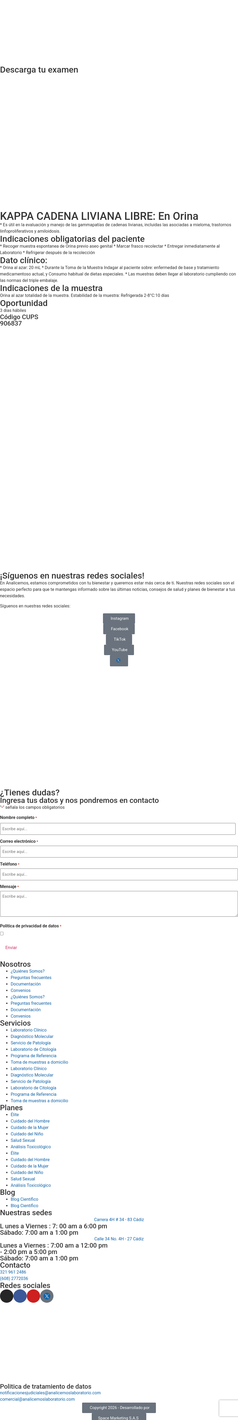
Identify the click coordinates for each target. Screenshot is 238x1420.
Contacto (15, 1261)
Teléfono (10, 862)
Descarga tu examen (39, 70)
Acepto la (40, 931)
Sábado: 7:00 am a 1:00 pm (39, 1229)
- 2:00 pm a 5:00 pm (28, 1248)
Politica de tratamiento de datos (45, 1383)
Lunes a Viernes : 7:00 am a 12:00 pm (54, 1242)
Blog (7, 1188)
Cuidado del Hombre (30, 1156)
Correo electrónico (19, 840)
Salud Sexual (23, 1175)
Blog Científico (24, 1195)
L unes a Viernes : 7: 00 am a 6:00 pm (53, 1222)
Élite (15, 1149)
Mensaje (9, 884)
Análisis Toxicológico (31, 1181)
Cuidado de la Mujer (30, 1162)
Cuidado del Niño (27, 1169)
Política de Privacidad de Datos (49, 930)
